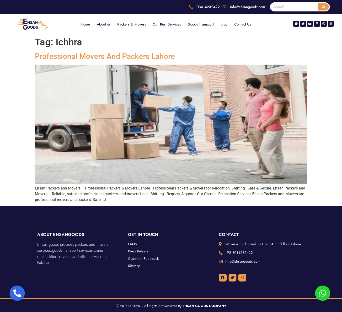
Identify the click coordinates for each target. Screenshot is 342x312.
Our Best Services (167, 24)
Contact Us (242, 24)
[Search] (323, 6)
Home (85, 24)
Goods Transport (200, 24)
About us (104, 24)
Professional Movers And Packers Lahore (105, 56)
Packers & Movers (131, 24)
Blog (224, 24)
